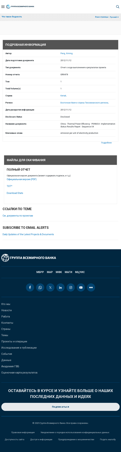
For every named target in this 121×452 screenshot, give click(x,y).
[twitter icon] (50, 287)
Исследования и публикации (19, 347)
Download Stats (15, 193)
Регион (8, 103)
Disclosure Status (13, 117)
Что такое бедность (12, 17)
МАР (50, 272)
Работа (5, 316)
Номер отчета (12, 74)
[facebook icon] (30, 287)
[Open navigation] (3, 7)
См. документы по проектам (18, 215)
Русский (113, 17)
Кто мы (5, 304)
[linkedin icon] (60, 287)
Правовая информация (23, 432)
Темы (4, 335)
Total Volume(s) (12, 89)
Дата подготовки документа (19, 60)
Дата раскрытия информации (19, 110)
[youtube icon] (81, 287)
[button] (118, 7)
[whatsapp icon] (40, 287)
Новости (6, 310)
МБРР (40, 272)
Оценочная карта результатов (19, 372)
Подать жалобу (108, 439)
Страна (8, 96)
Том (7, 81)
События (6, 353)
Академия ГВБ (10, 366)
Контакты (7, 322)
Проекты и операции (14, 341)
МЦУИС (80, 272)
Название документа (15, 124)
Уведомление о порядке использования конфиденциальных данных (74, 432)
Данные (6, 360)
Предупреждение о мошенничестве (76, 439)
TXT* (9, 186)
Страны (5, 329)
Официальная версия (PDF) (22, 179)
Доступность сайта (14, 439)
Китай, (63, 96)
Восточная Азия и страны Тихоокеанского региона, (84, 103)
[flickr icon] (91, 287)
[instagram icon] (71, 287)
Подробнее (106, 143)
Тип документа (12, 67)
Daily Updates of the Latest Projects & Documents (28, 234)
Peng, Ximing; (66, 53)
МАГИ (68, 272)
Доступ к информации (41, 439)
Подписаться (60, 406)
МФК (59, 272)
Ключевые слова (13, 133)
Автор (8, 53)
